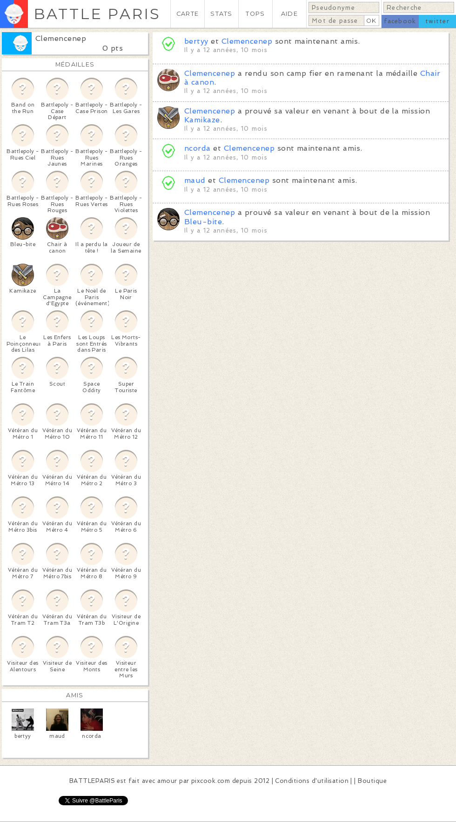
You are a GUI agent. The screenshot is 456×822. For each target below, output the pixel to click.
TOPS (255, 13)
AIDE (289, 13)
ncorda (197, 148)
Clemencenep (60, 38)
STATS (221, 13)
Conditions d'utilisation (312, 780)
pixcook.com (210, 780)
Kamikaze (202, 119)
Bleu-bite (203, 221)
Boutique (372, 780)
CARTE (187, 13)
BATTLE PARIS (97, 14)
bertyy (196, 41)
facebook (400, 21)
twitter (437, 21)
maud (195, 180)
